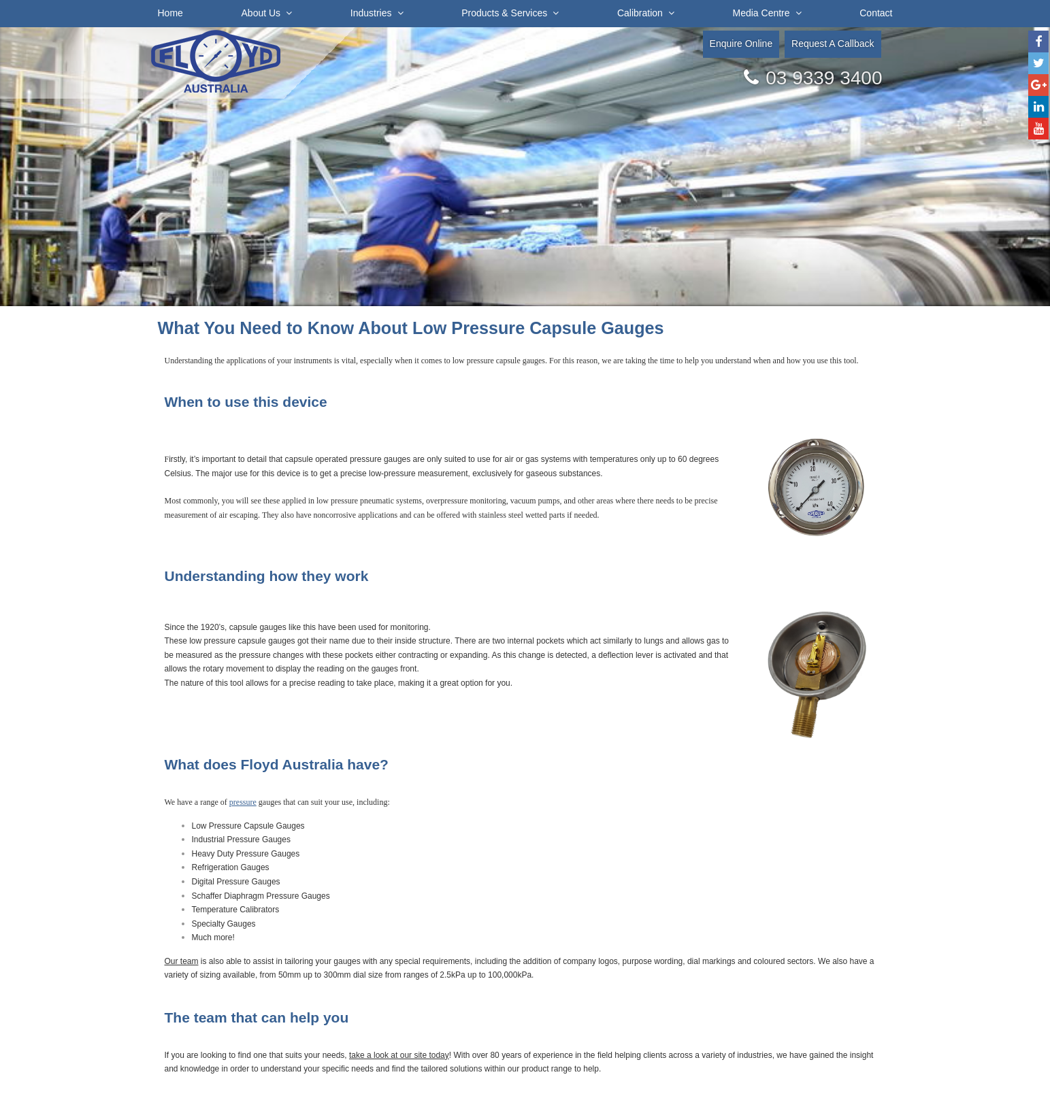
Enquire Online (741, 43)
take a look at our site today (399, 1055)
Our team (182, 961)
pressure (243, 802)
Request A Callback (832, 43)
